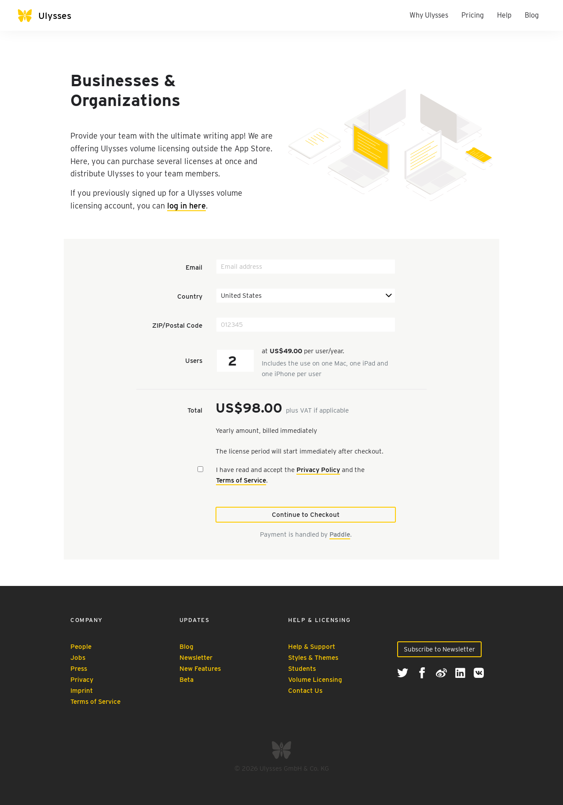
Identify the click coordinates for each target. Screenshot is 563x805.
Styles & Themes (313, 658)
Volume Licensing (315, 680)
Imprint (81, 691)
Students (302, 669)
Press (78, 669)
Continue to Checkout (306, 515)
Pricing (472, 15)
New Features (200, 669)
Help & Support (311, 647)
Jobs (77, 658)
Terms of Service (241, 480)
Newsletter (195, 658)
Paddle (339, 534)
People (80, 647)
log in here (186, 205)
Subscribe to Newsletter (439, 649)
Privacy (81, 680)
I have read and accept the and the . (290, 475)
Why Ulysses (428, 15)
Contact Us (305, 691)
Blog (532, 15)
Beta (186, 680)
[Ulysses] (44, 15)
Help (504, 15)
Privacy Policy (318, 470)
